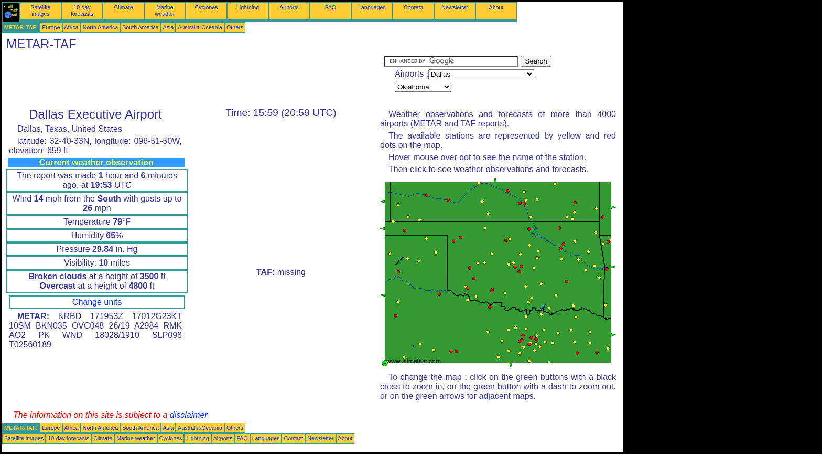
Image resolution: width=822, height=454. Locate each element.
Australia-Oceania (200, 27)
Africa (71, 27)
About (496, 7)
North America (100, 27)
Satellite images (41, 10)
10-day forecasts (82, 10)
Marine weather (165, 10)
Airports (289, 7)
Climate (123, 7)
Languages (372, 7)
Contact (413, 7)
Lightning (247, 7)
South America (140, 27)
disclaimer (189, 414)
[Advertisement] (193, 79)
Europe (51, 27)
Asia (168, 27)
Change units (97, 302)
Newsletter (454, 7)
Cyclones (206, 7)
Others (234, 27)
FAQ (330, 7)
